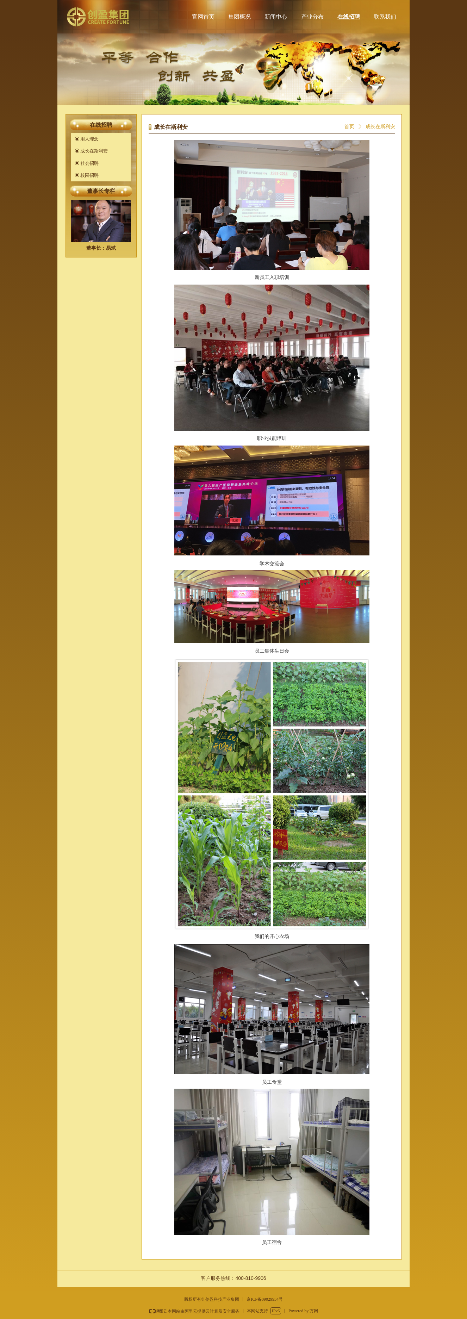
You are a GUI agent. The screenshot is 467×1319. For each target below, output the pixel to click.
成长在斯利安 (380, 126)
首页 (349, 126)
